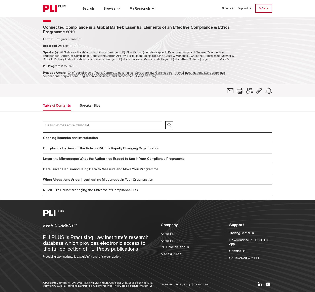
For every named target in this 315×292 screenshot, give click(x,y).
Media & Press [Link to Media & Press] (171, 254)
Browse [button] (111, 8)
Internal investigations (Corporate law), (199, 72)
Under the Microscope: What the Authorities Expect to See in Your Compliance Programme (114, 158)
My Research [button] (142, 8)
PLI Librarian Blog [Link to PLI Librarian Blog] (175, 247)
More (225, 59)
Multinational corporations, (61, 76)
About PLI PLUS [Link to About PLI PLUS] (172, 241)
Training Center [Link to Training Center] (241, 233)
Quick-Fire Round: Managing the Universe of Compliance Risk (90, 190)
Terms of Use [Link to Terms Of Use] (201, 284)
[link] (230, 91)
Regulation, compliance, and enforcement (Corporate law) (118, 76)
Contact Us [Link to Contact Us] (237, 251)
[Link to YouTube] (268, 284)
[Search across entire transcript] (102, 125)
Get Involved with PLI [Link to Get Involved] (244, 258)
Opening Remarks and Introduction (70, 138)
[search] (169, 125)
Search (88, 8)
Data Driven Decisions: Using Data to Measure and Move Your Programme (100, 169)
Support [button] (245, 8)
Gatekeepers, (164, 72)
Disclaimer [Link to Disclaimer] (166, 284)
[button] (240, 91)
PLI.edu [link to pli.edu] (227, 8)
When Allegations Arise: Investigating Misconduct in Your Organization (98, 179)
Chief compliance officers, (85, 72)
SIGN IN (263, 8)
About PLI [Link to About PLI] (168, 234)
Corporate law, (144, 72)
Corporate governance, (118, 72)
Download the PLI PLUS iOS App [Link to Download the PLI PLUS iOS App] (249, 242)
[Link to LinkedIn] (260, 284)
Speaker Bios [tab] (90, 105)
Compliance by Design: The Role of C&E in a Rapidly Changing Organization (101, 148)
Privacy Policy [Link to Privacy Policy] (183, 284)
